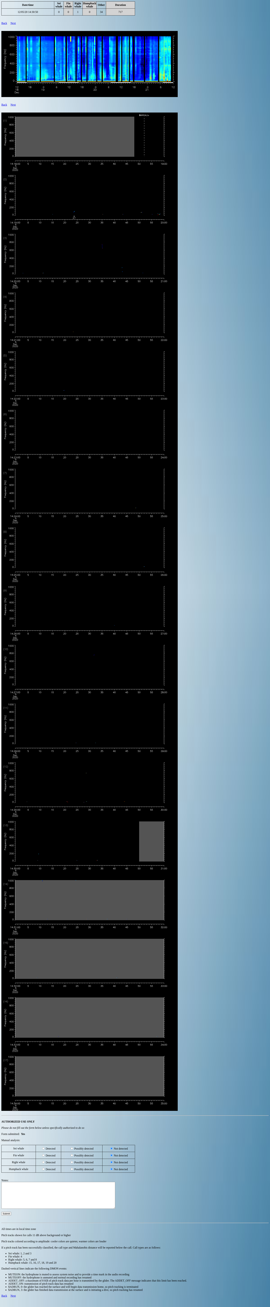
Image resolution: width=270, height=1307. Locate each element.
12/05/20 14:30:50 (28, 11)
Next (13, 23)
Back (4, 23)
